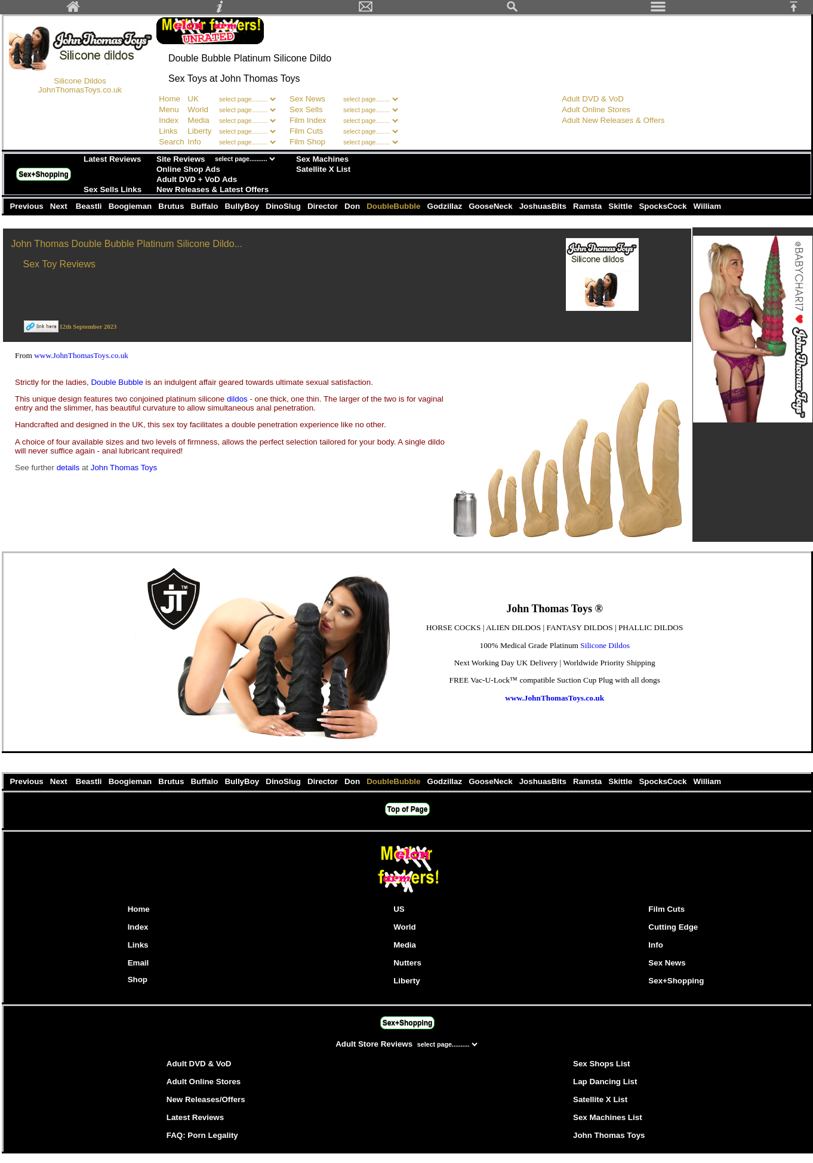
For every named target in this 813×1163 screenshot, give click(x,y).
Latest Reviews (112, 159)
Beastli (89, 206)
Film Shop (307, 141)
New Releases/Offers (206, 1099)
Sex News (307, 98)
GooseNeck (492, 206)
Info (194, 141)
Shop (137, 979)
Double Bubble (118, 382)
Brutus (172, 206)
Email (138, 962)
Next (60, 206)
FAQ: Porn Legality (202, 1135)
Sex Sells (306, 109)
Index (168, 120)
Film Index (308, 120)
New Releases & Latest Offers (212, 189)
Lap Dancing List (605, 1081)
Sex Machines (322, 159)
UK (193, 98)
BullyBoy (243, 206)
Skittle (621, 206)
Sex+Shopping (44, 174)
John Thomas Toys (124, 467)
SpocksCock (664, 206)
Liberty (199, 131)
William (707, 206)
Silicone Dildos (80, 80)
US (399, 909)
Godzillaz (446, 206)
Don (353, 206)
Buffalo (206, 206)
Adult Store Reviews (375, 1043)
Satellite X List (323, 169)
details (69, 467)
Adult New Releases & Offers (613, 120)
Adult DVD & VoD (593, 98)
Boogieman (131, 206)
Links (168, 131)
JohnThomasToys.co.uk (80, 89)
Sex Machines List (607, 1117)
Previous (27, 206)
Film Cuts (306, 131)
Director (323, 206)
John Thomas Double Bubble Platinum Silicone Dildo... (126, 244)
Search (171, 141)
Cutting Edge (673, 927)
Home (169, 98)
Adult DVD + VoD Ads (196, 179)
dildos (238, 398)
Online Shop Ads (188, 169)
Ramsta (588, 206)
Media (198, 120)
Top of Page (407, 809)
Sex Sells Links (112, 189)
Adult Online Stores (596, 109)
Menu (168, 109)
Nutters (407, 962)
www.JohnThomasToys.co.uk (81, 355)
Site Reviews (180, 159)
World (198, 109)
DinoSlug (285, 206)
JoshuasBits (544, 206)
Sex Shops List (601, 1063)
